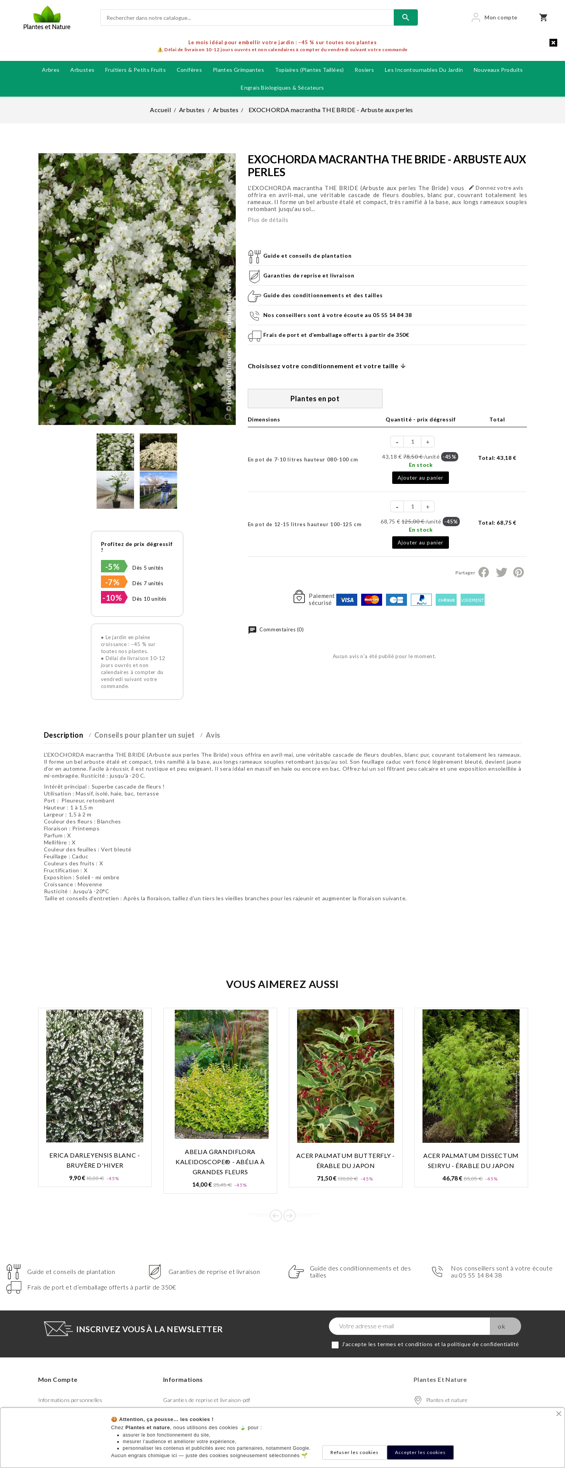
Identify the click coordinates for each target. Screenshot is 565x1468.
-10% (112, 597)
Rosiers (364, 69)
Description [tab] (63, 735)
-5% (112, 566)
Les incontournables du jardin (424, 69)
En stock (421, 464)
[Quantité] (412, 441)
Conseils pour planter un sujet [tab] (144, 735)
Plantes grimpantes (238, 69)
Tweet (501, 572)
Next (289, 1216)
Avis (213, 735)
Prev (276, 1216)
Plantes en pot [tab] (314, 398)
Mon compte (58, 1379)
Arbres (50, 69)
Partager (483, 572)
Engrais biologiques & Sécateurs (282, 87)
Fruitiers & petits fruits (135, 69)
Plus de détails (268, 219)
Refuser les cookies (354, 1452)
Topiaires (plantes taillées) (309, 69)
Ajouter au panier (420, 478)
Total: (497, 457)
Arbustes (82, 69)
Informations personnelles (70, 1400)
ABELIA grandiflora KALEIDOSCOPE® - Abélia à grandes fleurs (220, 1161)
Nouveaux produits (498, 69)
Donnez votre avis (495, 187)
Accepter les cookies (420, 1452)
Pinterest (518, 572)
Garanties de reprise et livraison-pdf (206, 1400)
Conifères (189, 69)
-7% (112, 582)
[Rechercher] (247, 17)
